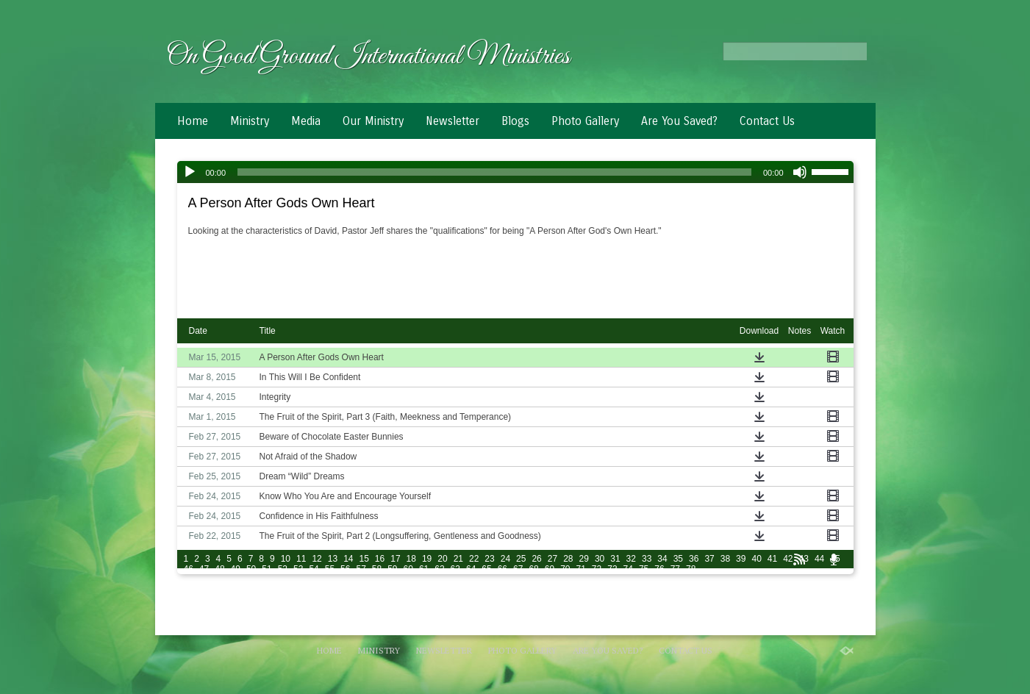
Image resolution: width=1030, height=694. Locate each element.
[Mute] (800, 172)
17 (395, 559)
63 (455, 569)
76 (659, 569)
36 (693, 559)
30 (599, 559)
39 (740, 559)
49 (235, 569)
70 (565, 569)
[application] (515, 172)
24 (505, 559)
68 (533, 569)
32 (631, 559)
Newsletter (452, 121)
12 (316, 559)
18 (411, 559)
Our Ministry (373, 121)
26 (536, 559)
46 (188, 569)
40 (756, 559)
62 (439, 569)
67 (518, 569)
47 (204, 569)
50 (251, 569)
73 (612, 569)
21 (458, 559)
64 (471, 569)
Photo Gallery (585, 121)
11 (301, 559)
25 (521, 559)
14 (348, 559)
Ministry (249, 121)
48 (219, 569)
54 (313, 569)
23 (489, 559)
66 (502, 569)
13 (332, 559)
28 (568, 559)
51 (266, 569)
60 (408, 569)
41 (772, 559)
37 (709, 559)
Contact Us (767, 121)
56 (345, 569)
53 (298, 569)
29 (584, 559)
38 (725, 559)
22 (474, 559)
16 (380, 559)
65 (486, 569)
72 (596, 569)
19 (427, 559)
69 (549, 569)
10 (285, 559)
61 (424, 569)
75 (643, 569)
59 (392, 569)
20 (442, 559)
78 (690, 569)
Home (192, 121)
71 (580, 569)
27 (552, 559)
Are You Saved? (679, 121)
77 (675, 569)
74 (628, 569)
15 (363, 559)
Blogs (515, 121)
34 (662, 559)
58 (377, 569)
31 (615, 559)
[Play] (189, 172)
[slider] (494, 172)
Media (306, 121)
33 (646, 559)
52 (282, 569)
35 (678, 559)
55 (330, 569)
